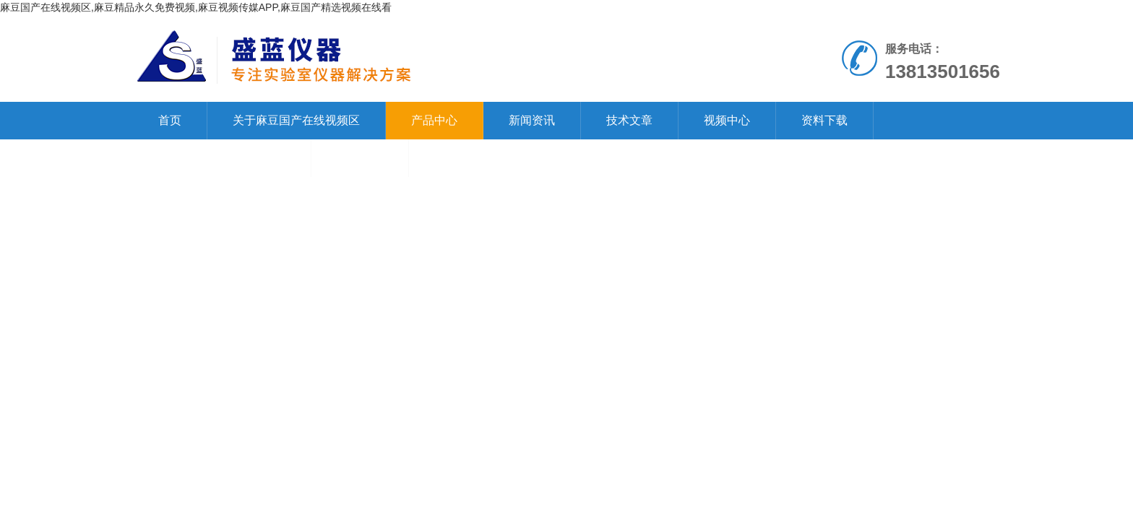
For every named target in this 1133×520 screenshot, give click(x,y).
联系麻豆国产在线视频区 (221, 158)
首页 (169, 120)
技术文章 (629, 120)
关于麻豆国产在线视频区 (296, 120)
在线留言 (360, 158)
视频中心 (727, 120)
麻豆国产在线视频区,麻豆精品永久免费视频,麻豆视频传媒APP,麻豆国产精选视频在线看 (196, 7)
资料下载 (824, 120)
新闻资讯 (532, 120)
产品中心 (434, 120)
